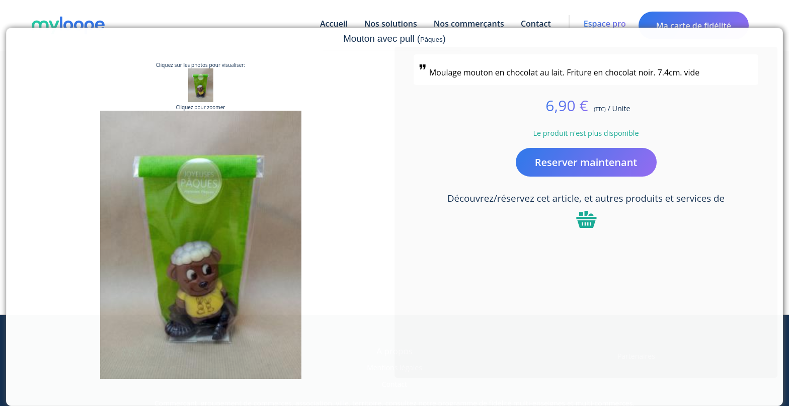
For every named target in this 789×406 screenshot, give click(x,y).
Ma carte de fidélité (693, 25)
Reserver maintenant (586, 162)
